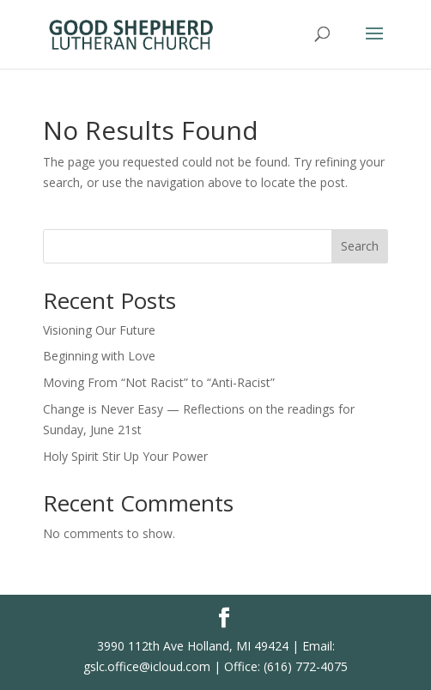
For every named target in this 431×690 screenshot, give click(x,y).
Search (360, 246)
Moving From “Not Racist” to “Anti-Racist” (159, 382)
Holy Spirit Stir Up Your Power (125, 456)
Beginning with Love (99, 356)
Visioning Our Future (99, 330)
